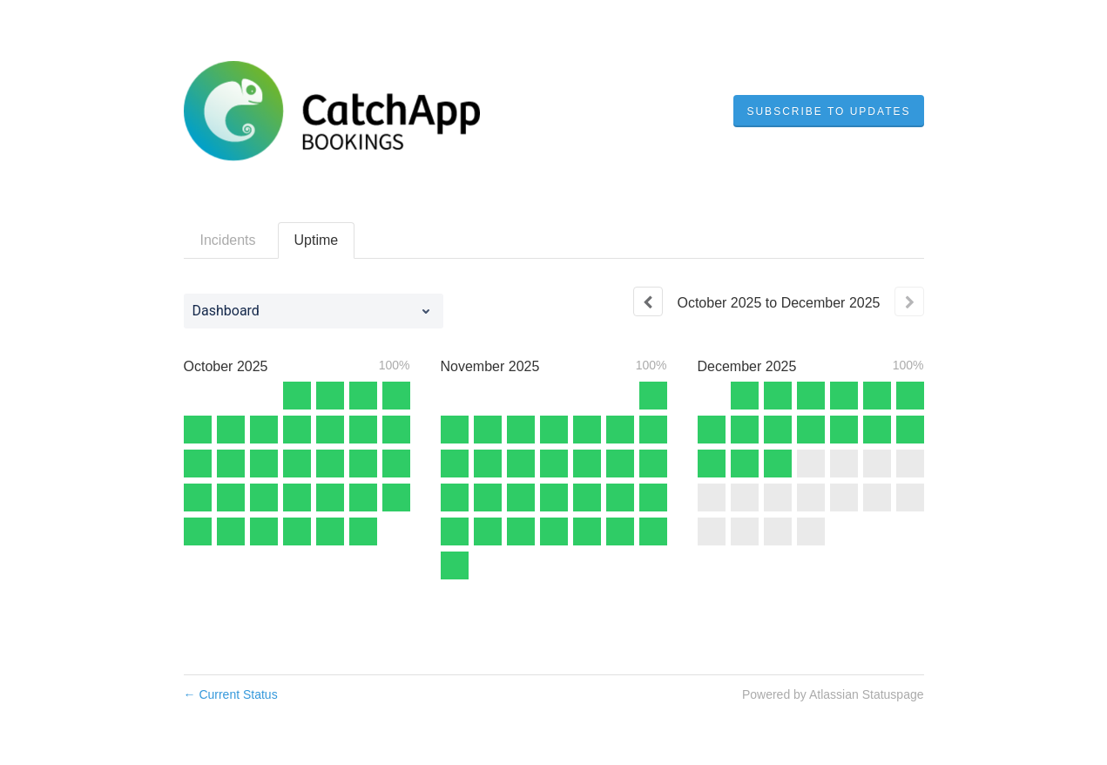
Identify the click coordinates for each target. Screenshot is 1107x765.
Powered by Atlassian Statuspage (833, 694)
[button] (828, 111)
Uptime (316, 240)
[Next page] (909, 301)
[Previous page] (648, 301)
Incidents (228, 240)
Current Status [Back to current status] (231, 694)
